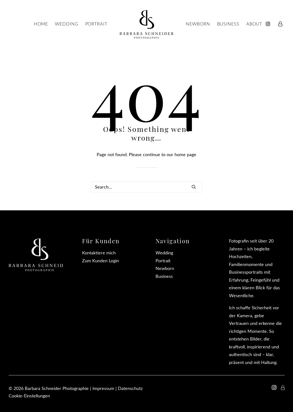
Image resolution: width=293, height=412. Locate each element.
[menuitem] (269, 24)
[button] (194, 187)
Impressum (103, 388)
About (254, 24)
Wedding (66, 24)
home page (185, 154)
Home (41, 24)
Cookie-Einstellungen (29, 396)
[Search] (146, 187)
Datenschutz (130, 388)
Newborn (198, 24)
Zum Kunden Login (100, 261)
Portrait (96, 24)
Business (228, 24)
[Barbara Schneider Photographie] (146, 24)
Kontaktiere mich (99, 253)
